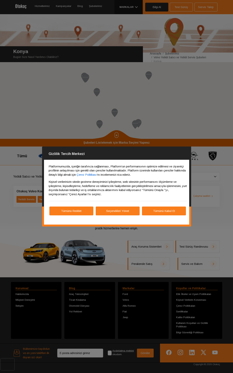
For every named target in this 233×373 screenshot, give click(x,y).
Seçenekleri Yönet (117, 210)
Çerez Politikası (87, 174)
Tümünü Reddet (71, 210)
